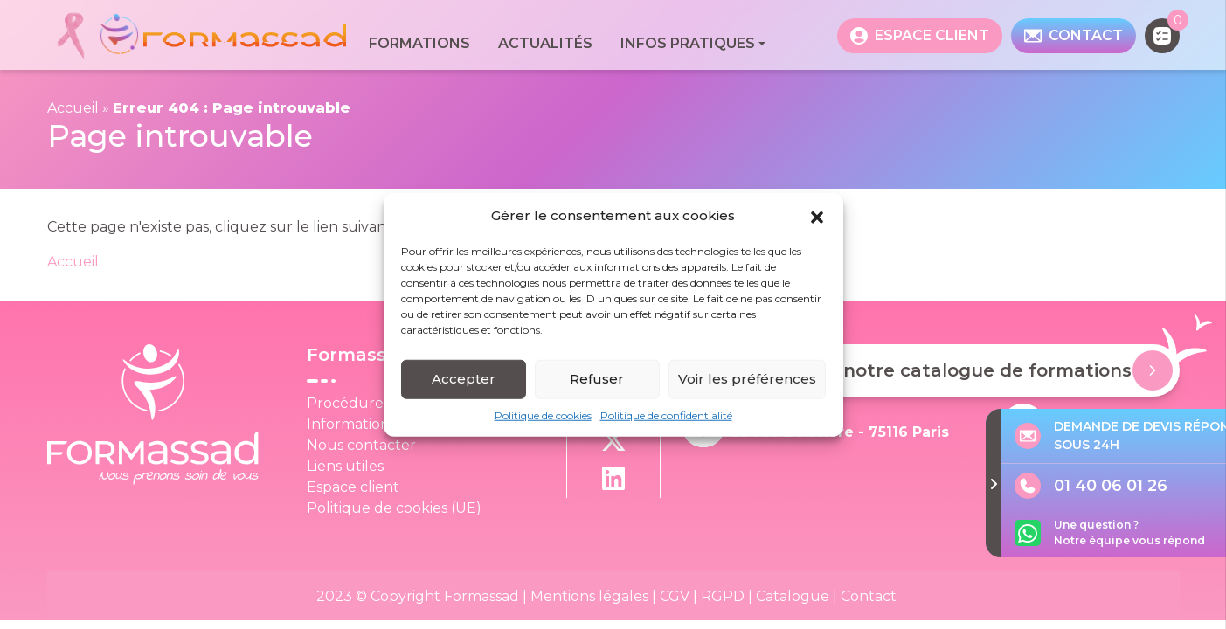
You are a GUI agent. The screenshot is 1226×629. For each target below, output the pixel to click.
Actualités (545, 43)
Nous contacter (361, 445)
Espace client (353, 487)
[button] (817, 217)
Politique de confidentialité (666, 416)
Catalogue (792, 596)
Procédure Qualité (373, 403)
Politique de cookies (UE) (394, 508)
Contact (869, 596)
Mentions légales (589, 596)
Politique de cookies (543, 416)
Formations (419, 43)
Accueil (73, 108)
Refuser (597, 380)
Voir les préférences (747, 380)
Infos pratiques (687, 43)
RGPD (723, 596)
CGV (674, 596)
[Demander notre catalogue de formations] (1152, 370)
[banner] (201, 35)
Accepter (463, 380)
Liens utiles (345, 466)
